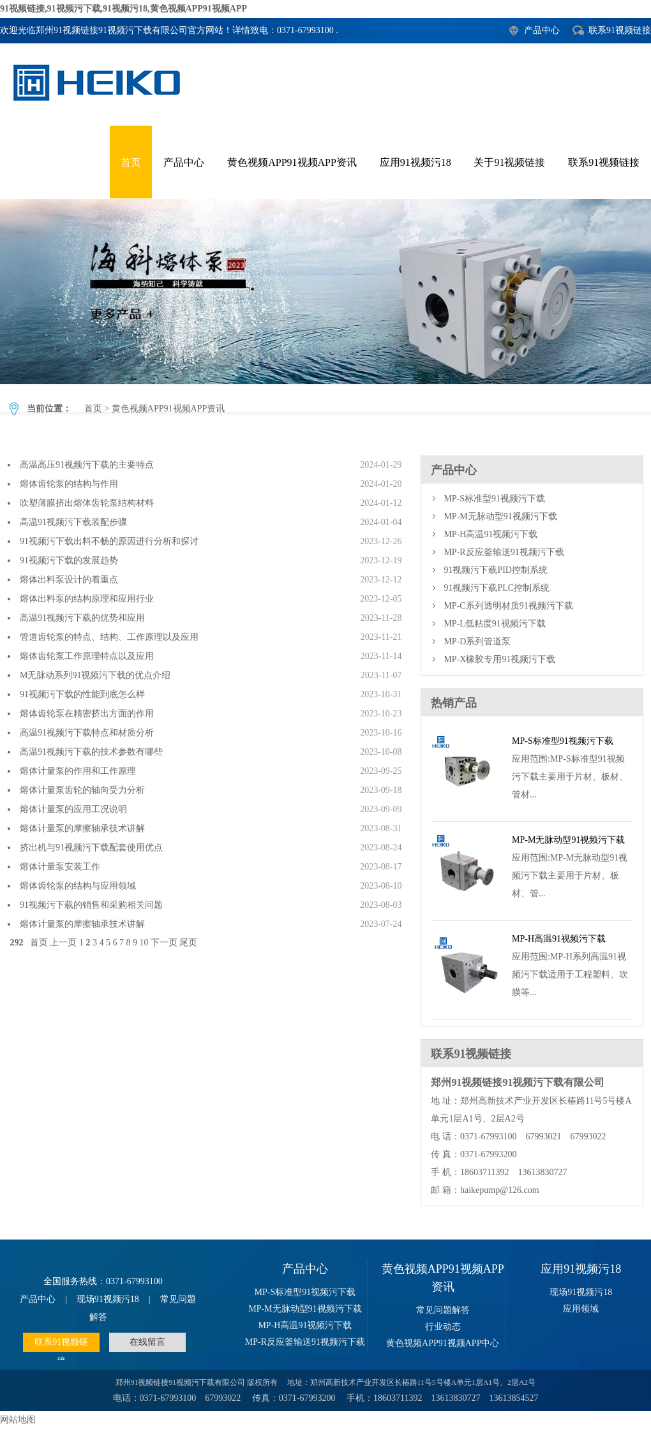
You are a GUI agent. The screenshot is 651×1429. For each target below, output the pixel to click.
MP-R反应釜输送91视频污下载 (504, 552)
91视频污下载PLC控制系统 (497, 588)
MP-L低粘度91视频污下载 (494, 623)
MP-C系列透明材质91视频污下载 (508, 606)
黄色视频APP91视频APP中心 (442, 1343)
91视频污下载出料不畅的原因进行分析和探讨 (109, 541)
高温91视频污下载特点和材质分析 (87, 732)
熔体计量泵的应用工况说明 (73, 809)
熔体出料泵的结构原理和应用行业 (87, 598)
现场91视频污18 (108, 1299)
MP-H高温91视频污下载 (490, 534)
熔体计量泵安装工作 (60, 866)
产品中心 (542, 30)
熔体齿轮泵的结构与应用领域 (78, 886)
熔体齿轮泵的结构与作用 (69, 484)
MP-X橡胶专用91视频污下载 (499, 659)
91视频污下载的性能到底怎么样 (82, 694)
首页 (131, 162)
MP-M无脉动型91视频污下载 (500, 516)
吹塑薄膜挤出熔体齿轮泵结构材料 (87, 503)
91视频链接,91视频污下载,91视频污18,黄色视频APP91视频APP (123, 8)
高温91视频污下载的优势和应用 (82, 618)
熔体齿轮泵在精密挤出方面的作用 (87, 713)
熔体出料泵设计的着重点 (69, 579)
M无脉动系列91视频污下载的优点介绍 (95, 675)
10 (143, 942)
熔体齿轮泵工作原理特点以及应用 (87, 656)
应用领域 (581, 1309)
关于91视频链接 (509, 162)
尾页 (188, 942)
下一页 (164, 942)
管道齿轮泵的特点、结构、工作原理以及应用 (109, 637)
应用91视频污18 (415, 162)
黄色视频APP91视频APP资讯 (292, 162)
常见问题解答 (443, 1310)
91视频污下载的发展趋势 (69, 560)
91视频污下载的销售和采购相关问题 (91, 905)
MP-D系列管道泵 (477, 641)
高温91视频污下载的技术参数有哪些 (91, 752)
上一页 (63, 942)
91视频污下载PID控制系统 (496, 570)
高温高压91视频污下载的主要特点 (87, 465)
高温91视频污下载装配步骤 (73, 522)
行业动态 (443, 1326)
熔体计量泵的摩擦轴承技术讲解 (82, 828)
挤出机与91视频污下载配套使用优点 (91, 847)
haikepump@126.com (499, 1190)
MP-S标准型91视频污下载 (494, 498)
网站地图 (18, 1420)
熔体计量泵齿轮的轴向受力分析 (82, 790)
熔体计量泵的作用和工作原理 (78, 771)
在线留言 (147, 1342)
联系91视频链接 (619, 30)
